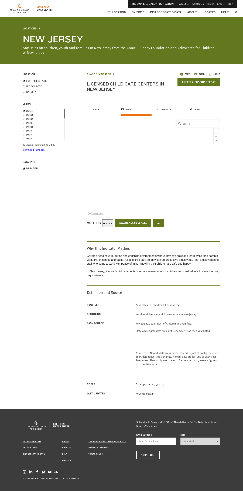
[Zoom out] (216, 136)
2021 (29, 123)
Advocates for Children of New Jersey (157, 305)
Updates (209, 12)
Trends (165, 109)
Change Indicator (99, 74)
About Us (184, 3)
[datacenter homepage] (45, 8)
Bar (197, 109)
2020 (29, 127)
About (192, 12)
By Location (116, 12)
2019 (29, 131)
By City (31, 91)
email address (144, 435)
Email (199, 74)
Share (214, 74)
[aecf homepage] (19, 8)
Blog (230, 3)
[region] (153, 168)
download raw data (33, 149)
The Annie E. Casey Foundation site (107, 441)
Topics (210, 3)
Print (185, 74)
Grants (221, 3)
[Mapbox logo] (95, 214)
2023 (29, 115)
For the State (36, 81)
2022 (29, 119)
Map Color (94, 223)
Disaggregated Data (166, 12)
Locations (30, 28)
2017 (29, 139)
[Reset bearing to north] (216, 141)
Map (129, 109)
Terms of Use (95, 454)
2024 (29, 110)
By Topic (138, 12)
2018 (29, 135)
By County (34, 86)
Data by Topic (30, 447)
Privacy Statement (98, 447)
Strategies (198, 3)
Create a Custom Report (199, 82)
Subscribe (148, 455)
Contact (66, 460)
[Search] (198, 123)
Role (183, 435)
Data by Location (32, 441)
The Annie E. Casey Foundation (153, 3)
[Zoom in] (216, 131)
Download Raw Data (133, 223)
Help (225, 12)
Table (95, 109)
